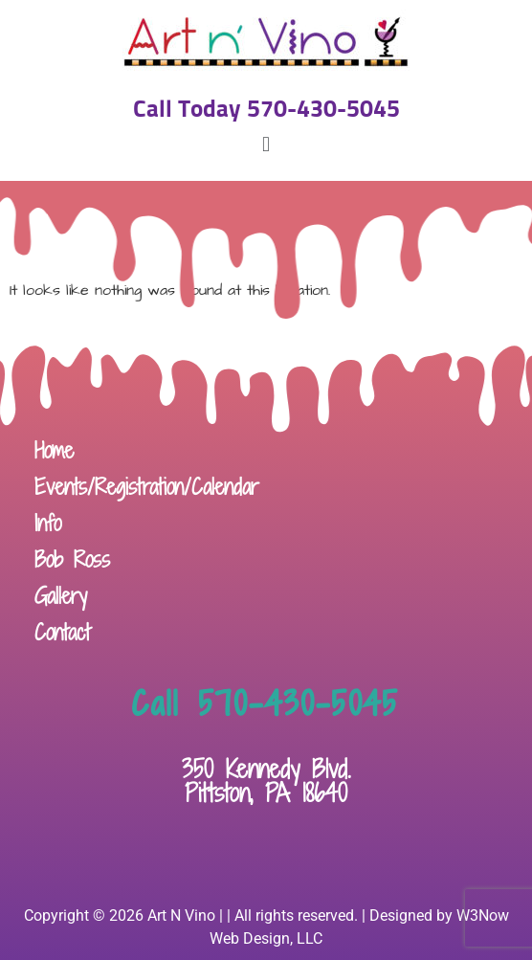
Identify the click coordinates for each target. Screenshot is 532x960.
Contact (62, 632)
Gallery (60, 596)
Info (47, 523)
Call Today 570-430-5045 (266, 110)
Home (54, 450)
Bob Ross (72, 559)
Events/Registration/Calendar (146, 486)
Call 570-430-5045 (265, 703)
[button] (266, 144)
